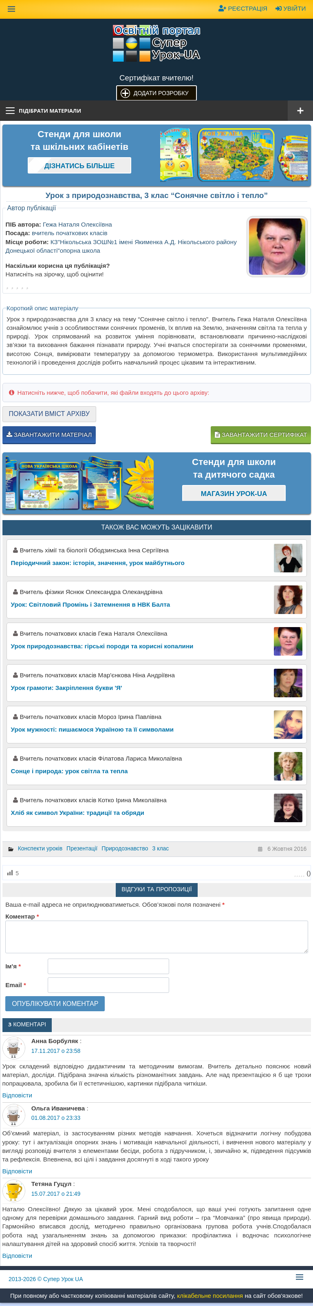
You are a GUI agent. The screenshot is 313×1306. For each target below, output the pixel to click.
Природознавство (124, 848)
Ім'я (13, 966)
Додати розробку (161, 93)
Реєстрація (242, 8)
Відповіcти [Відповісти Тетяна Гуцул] (17, 1255)
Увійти (291, 8)
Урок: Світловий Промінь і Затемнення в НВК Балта (90, 604)
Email (15, 984)
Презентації (81, 848)
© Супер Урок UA (46, 1279)
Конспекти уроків (40, 848)
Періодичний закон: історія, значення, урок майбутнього (98, 562)
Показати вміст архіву (49, 413)
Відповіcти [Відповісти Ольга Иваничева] (17, 1171)
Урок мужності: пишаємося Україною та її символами (92, 729)
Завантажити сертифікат (261, 434)
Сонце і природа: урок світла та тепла (69, 771)
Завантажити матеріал (49, 434)
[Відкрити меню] (300, 110)
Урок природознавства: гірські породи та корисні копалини (102, 646)
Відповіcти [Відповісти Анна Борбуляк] (17, 1095)
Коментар (22, 916)
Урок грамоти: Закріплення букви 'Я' (66, 687)
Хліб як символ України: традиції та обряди (77, 812)
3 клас (160, 848)
